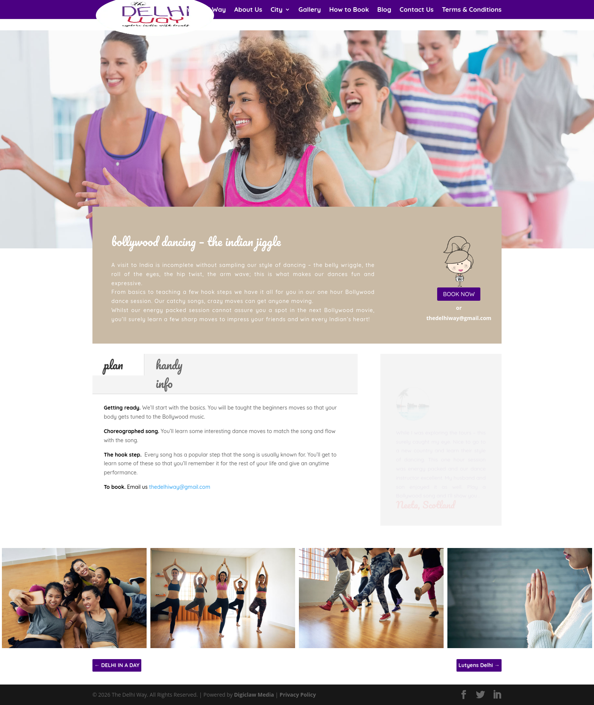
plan (113, 364)
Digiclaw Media (254, 694)
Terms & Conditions (472, 10)
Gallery (310, 10)
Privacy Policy (298, 694)
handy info (169, 374)
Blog (384, 10)
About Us (248, 10)
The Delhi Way (203, 10)
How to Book (349, 10)
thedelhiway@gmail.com (179, 487)
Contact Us (417, 10)
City (276, 10)
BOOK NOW (459, 294)
